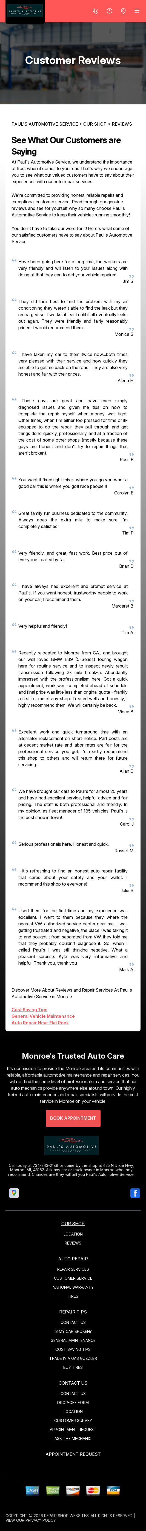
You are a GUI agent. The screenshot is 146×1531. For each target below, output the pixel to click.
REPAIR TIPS (73, 1312)
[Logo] (25, 12)
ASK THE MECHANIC (73, 1438)
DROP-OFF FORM (73, 1402)
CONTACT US (73, 1322)
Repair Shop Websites (66, 1515)
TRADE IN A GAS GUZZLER (73, 1358)
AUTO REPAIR (73, 1258)
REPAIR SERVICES (73, 1269)
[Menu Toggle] (136, 11)
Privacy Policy (40, 1520)
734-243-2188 (31, 1165)
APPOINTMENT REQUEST (73, 1429)
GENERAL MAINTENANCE (73, 1340)
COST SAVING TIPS (73, 1349)
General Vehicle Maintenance (43, 1016)
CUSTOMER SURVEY (73, 1420)
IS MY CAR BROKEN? (73, 1331)
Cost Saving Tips (29, 1009)
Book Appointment (73, 1132)
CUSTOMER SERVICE (73, 1278)
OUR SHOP (95, 124)
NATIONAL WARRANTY (73, 1287)
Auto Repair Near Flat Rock (40, 1022)
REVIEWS (122, 124)
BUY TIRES (73, 1367)
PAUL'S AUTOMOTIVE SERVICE (45, 124)
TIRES (73, 1296)
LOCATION (73, 1234)
